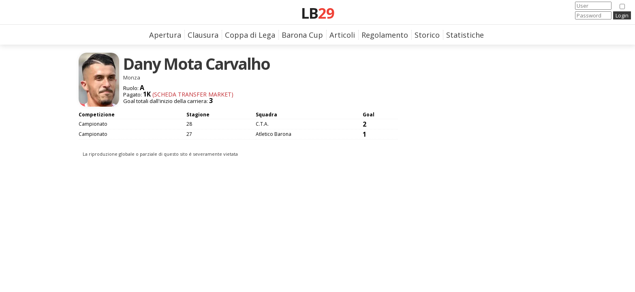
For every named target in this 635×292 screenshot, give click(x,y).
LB (317, 13)
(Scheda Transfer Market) (192, 94)
